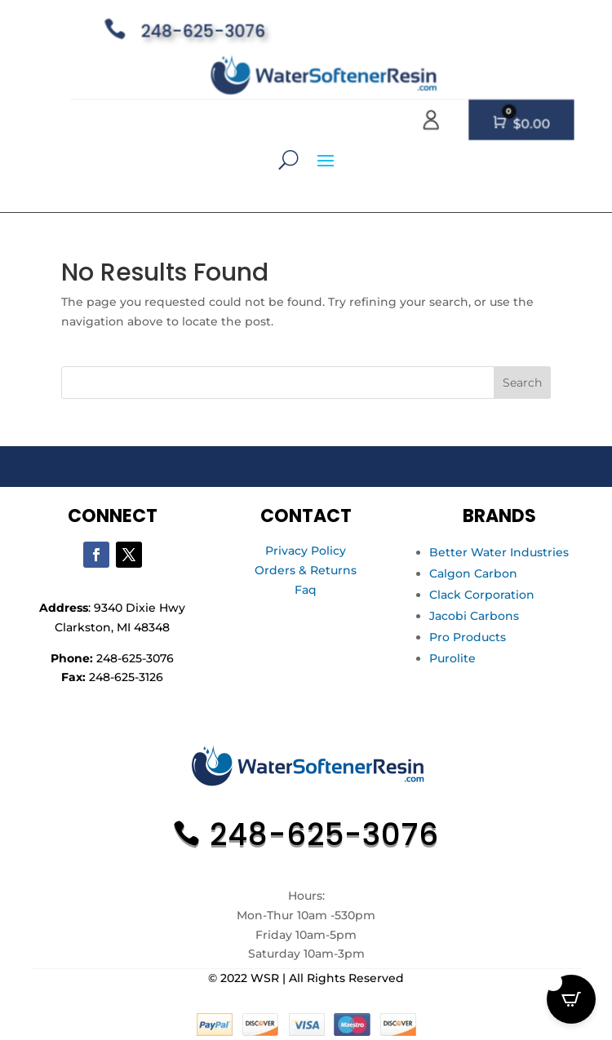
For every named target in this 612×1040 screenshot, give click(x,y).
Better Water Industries (499, 552)
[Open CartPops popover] (571, 999)
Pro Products (467, 637)
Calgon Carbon (473, 573)
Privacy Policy (305, 550)
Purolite (452, 658)
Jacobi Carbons (474, 616)
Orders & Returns (306, 570)
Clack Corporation (481, 594)
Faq (306, 589)
